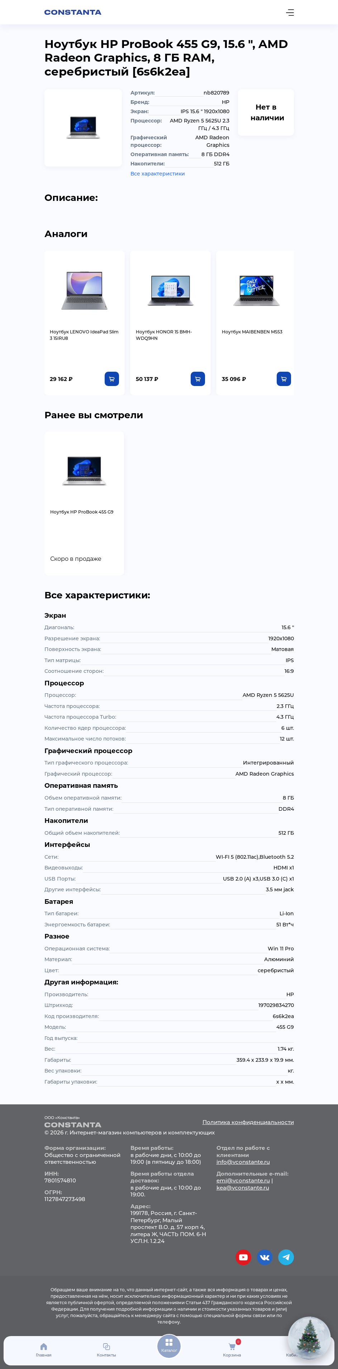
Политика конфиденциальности (248, 1121)
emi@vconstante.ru (243, 1179)
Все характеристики (157, 173)
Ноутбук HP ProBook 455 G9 (81, 511)
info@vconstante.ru (243, 1161)
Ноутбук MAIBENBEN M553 (250, 331)
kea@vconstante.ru (242, 1186)
